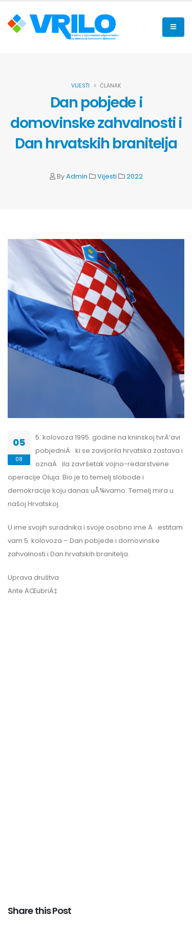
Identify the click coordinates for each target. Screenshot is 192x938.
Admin (77, 176)
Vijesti (107, 176)
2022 (134, 176)
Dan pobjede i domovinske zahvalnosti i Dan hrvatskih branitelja (96, 123)
